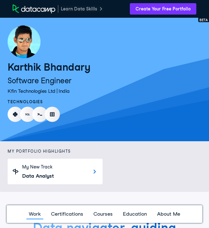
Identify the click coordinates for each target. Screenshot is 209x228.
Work (35, 214)
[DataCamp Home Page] (34, 8)
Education (135, 214)
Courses (103, 214)
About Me (168, 214)
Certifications (67, 214)
